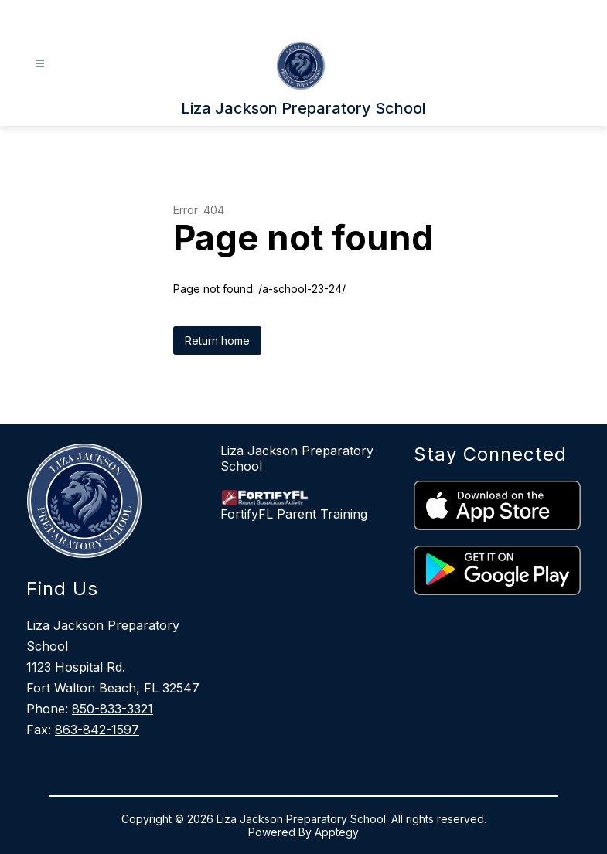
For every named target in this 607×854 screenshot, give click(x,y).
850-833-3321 (112, 708)
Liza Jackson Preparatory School (296, 458)
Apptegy (337, 832)
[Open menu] (40, 64)
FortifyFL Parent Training (293, 514)
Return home (217, 340)
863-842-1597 (97, 729)
